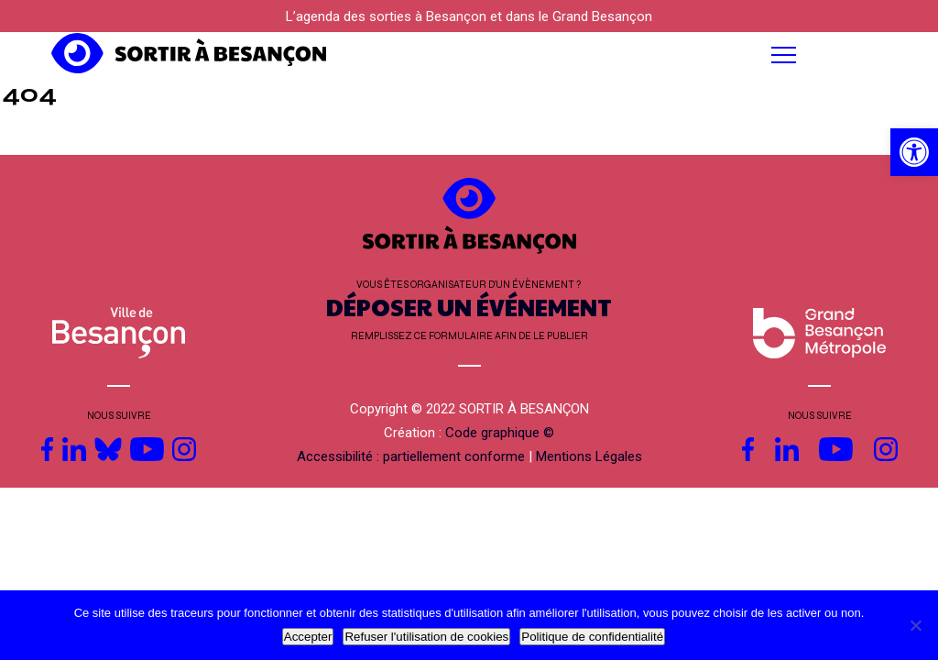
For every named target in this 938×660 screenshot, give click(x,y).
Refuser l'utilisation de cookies (426, 637)
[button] (586, 55)
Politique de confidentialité (592, 637)
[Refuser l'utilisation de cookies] (915, 625)
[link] (914, 152)
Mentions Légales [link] (589, 456)
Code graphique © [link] (499, 432)
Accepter (308, 637)
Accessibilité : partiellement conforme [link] (411, 456)
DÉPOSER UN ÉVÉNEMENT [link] (469, 307)
